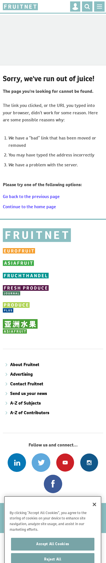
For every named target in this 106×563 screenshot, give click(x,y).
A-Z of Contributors (29, 413)
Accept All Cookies (52, 550)
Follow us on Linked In (17, 462)
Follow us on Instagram (89, 462)
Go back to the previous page (31, 196)
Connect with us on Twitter (41, 462)
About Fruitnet (24, 365)
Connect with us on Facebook (53, 484)
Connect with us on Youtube (65, 462)
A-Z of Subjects (25, 403)
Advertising (21, 374)
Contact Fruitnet (26, 384)
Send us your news (28, 393)
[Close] (94, 510)
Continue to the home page (29, 207)
